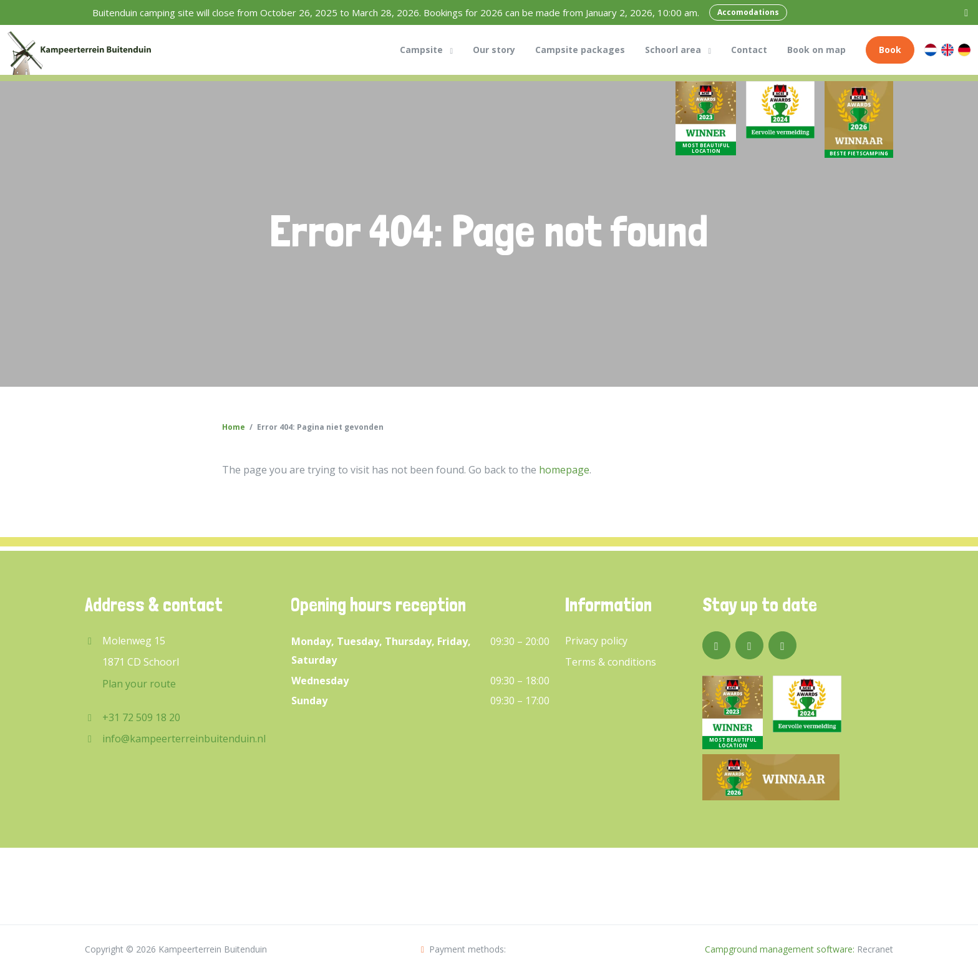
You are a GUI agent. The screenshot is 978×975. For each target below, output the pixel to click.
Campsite (421, 50)
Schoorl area (673, 50)
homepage (564, 470)
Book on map (816, 50)
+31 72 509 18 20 (141, 717)
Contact (749, 50)
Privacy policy (596, 641)
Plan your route (139, 684)
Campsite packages (580, 50)
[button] (451, 50)
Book (890, 50)
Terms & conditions (610, 662)
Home (233, 427)
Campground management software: (780, 949)
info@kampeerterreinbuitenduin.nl (184, 738)
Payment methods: (463, 949)
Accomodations (748, 12)
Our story (494, 50)
